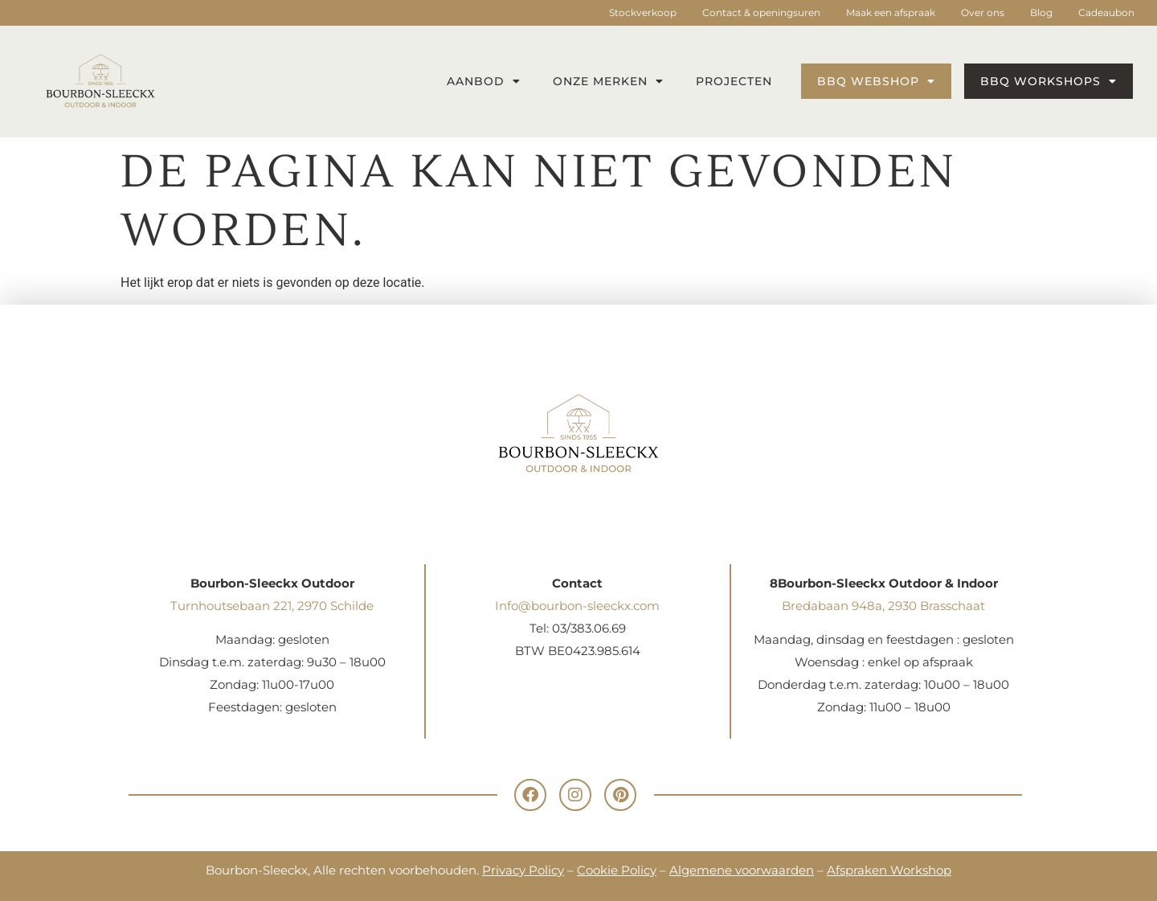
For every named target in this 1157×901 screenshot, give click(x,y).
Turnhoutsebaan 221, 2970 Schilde (272, 605)
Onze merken (608, 81)
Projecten (734, 81)
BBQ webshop (876, 81)
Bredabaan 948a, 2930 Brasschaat (883, 605)
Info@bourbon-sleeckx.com (577, 605)
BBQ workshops (1048, 81)
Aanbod (484, 81)
